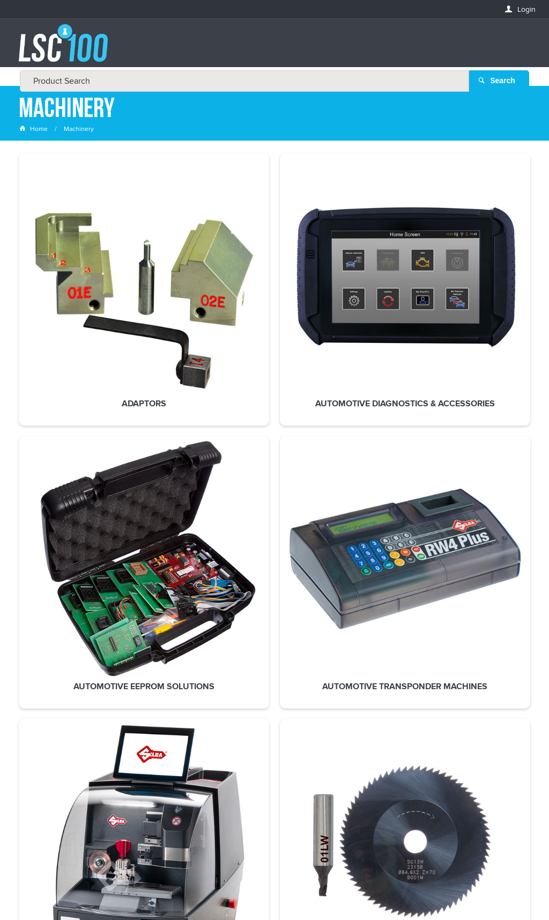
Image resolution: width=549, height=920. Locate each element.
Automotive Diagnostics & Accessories (170, 305)
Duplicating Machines (170, 475)
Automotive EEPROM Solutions (274, 300)
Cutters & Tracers (66, 470)
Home (34, 131)
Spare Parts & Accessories (274, 475)
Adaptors (65, 295)
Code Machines (482, 295)
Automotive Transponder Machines (378, 305)
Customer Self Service (270, 881)
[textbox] (271, 48)
